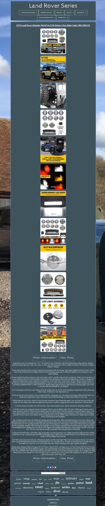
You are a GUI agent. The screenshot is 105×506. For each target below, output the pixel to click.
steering (47, 488)
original (41, 492)
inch (50, 479)
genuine (17, 483)
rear (88, 478)
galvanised (64, 484)
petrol (80, 482)
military (48, 492)
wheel (40, 483)
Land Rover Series (53, 499)
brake (45, 479)
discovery (28, 487)
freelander (34, 479)
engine (81, 479)
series (66, 487)
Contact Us (53, 502)
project (18, 479)
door (74, 488)
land (89, 482)
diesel (56, 491)
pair (62, 479)
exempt (26, 483)
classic (89, 488)
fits (57, 482)
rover (39, 487)
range (26, 478)
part (52, 483)
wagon (34, 483)
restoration (18, 488)
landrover (55, 487)
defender (71, 478)
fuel (40, 479)
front (56, 478)
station (47, 483)
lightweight (65, 492)
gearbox (71, 483)
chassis (81, 487)
